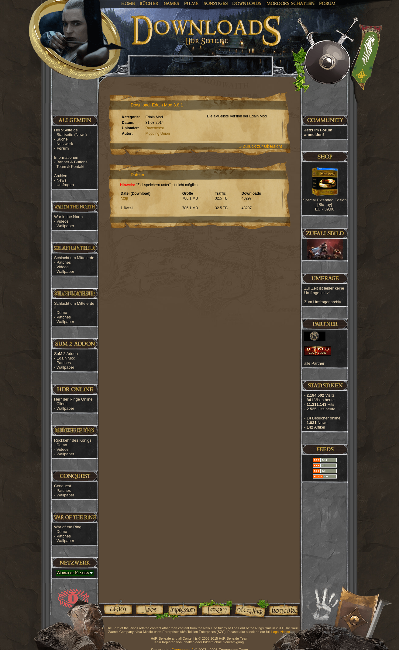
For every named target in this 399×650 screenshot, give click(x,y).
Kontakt (283, 609)
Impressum (182, 609)
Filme (191, 3)
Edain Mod (66, 358)
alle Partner (314, 363)
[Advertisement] (368, 194)
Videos (63, 221)
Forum (327, 3)
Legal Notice (280, 632)
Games (171, 3)
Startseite (72, 134)
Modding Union (158, 133)
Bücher (149, 3)
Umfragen (65, 184)
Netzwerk (65, 143)
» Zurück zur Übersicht (260, 146)
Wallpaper (65, 226)
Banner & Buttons (72, 162)
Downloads (247, 3)
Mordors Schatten (290, 3)
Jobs (149, 609)
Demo (62, 312)
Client (62, 403)
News (62, 180)
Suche (62, 139)
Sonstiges (215, 3)
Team (116, 609)
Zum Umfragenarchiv (322, 302)
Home (128, 3)
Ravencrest (155, 128)
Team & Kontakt (70, 166)
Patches (64, 262)
